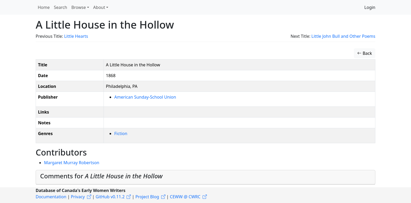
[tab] (205, 177)
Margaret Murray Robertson (71, 162)
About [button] (99, 7)
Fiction (120, 133)
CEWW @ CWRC (185, 197)
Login (369, 7)
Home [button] (44, 7)
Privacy (78, 197)
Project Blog (147, 197)
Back (364, 53)
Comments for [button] (101, 176)
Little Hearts (76, 36)
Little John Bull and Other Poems (343, 36)
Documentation (51, 197)
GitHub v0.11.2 (110, 197)
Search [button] (60, 7)
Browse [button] (78, 7)
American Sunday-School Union (145, 97)
